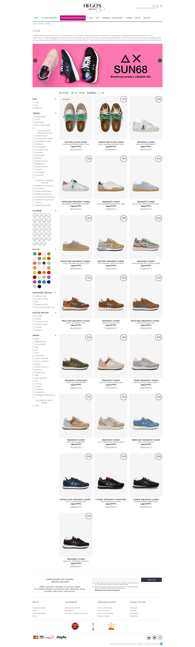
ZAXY (37, 405)
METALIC (38, 158)
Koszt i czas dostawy (105, 613)
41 (39, 239)
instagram (154, 637)
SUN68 (38, 386)
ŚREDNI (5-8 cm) (41, 304)
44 (35, 244)
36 (35, 234)
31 (48, 225)
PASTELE (38, 169)
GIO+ (37, 353)
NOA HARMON (41, 378)
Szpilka (38, 330)
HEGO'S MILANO (41, 358)
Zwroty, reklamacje (105, 608)
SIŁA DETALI (39, 188)
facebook (160, 637)
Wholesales (134, 613)
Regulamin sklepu (39, 608)
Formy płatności (104, 610)
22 (49, 215)
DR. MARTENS (40, 344)
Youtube (133, 610)
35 (49, 229)
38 (44, 234)
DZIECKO (38, 108)
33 (39, 229)
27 (35, 225)
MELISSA (38, 369)
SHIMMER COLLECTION (44, 185)
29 (39, 225)
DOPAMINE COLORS (43, 141)
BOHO (37, 119)
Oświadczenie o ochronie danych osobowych (107, 590)
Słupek (38, 327)
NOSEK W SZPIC (41, 166)
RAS (36, 381)
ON (36, 105)
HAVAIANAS (39, 355)
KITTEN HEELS (40, 147)
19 (34, 215)
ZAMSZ (38, 202)
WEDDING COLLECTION (44, 199)
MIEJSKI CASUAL (41, 161)
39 (49, 234)
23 (35, 220)
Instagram (134, 616)
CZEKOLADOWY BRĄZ (43, 138)
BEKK (37, 339)
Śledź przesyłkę (103, 616)
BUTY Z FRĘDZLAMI (42, 125)
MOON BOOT (40, 372)
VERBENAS (39, 389)
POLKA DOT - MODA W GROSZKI (44, 181)
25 (44, 220)
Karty (34, 616)
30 (44, 225)
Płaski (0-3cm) (41, 324)
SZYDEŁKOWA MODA (43, 191)
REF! (36, 301)
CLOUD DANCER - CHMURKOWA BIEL (44, 131)
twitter (149, 637)
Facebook (134, 608)
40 (34, 239)
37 (39, 234)
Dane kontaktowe (39, 613)
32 (35, 229)
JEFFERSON (39, 144)
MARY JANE (39, 155)
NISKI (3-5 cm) (40, 296)
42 (44, 239)
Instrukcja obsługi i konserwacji (76, 613)
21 (44, 215)
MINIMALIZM (40, 164)
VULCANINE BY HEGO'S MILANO (45, 401)
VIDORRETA (39, 392)
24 (39, 220)
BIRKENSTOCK (41, 341)
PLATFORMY (40, 172)
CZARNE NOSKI (41, 136)
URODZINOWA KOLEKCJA (45, 197)
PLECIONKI (39, 175)
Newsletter (69, 610)
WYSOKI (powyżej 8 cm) (45, 307)
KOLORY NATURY (42, 150)
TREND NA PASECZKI (43, 194)
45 (39, 244)
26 (49, 220)
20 (39, 215)
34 (44, 229)
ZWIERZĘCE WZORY (43, 205)
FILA (36, 350)
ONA (37, 102)
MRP (37, 375)
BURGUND (39, 122)
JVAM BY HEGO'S (41, 367)
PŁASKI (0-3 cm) (41, 299)
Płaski (38, 319)
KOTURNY (39, 152)
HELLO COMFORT (42, 361)
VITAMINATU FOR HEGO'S (45, 395)
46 (44, 244)
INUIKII (37, 364)
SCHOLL (38, 384)
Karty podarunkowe (72, 608)
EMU (37, 347)
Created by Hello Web (153, 644)
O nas (35, 610)
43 (49, 239)
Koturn (38, 316)
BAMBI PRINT (40, 117)
